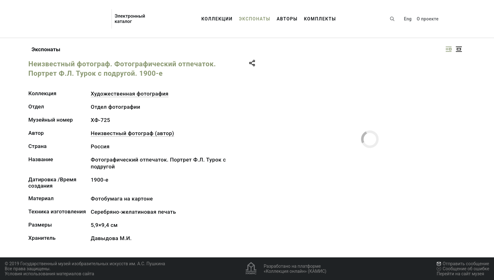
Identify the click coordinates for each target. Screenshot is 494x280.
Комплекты (320, 18)
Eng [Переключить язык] (408, 18)
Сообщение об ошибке (463, 268)
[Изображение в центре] (459, 49)
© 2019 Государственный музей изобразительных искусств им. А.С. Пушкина (85, 263)
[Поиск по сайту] (392, 19)
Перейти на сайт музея (460, 273)
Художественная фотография (130, 94)
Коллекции (217, 18)
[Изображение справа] (449, 49)
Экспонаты (254, 18)
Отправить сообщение (463, 263)
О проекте (428, 18)
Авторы (287, 18)
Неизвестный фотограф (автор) (132, 133)
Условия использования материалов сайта (49, 273)
